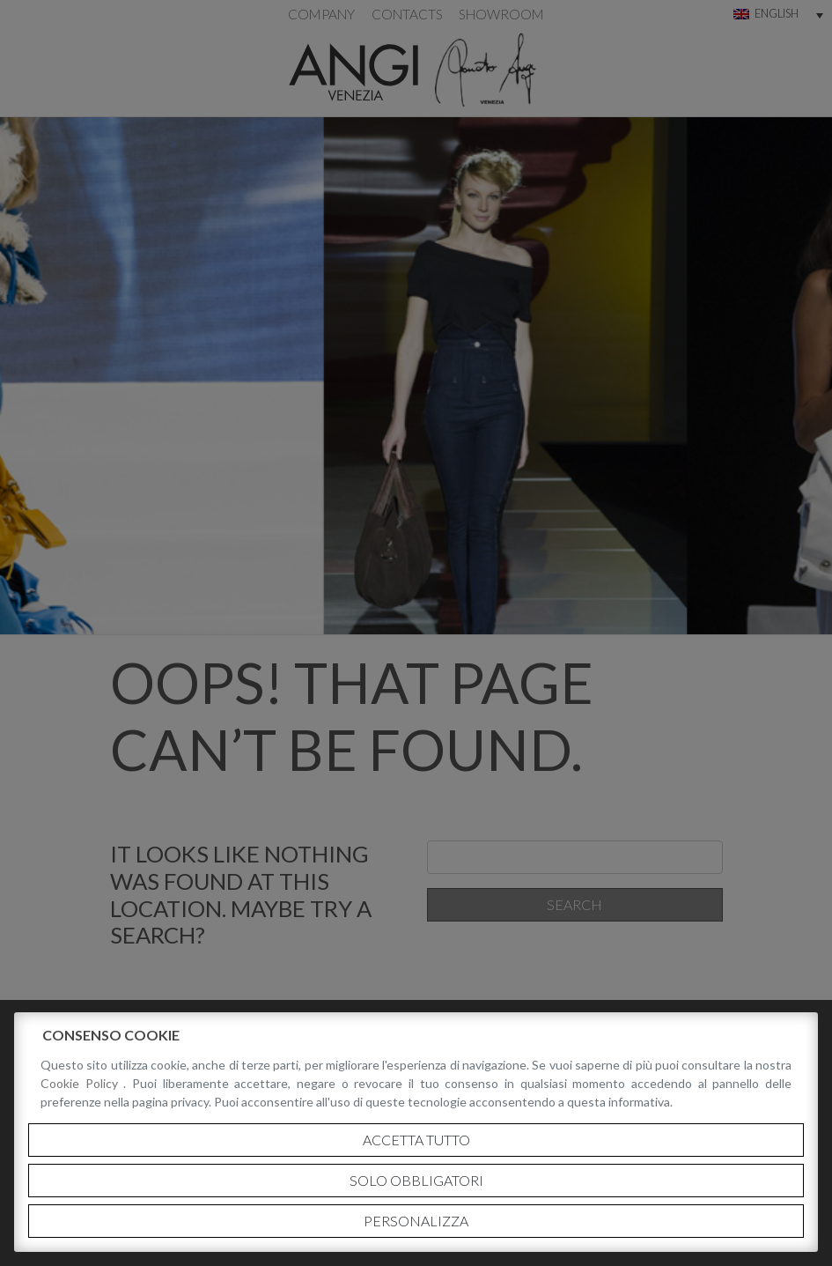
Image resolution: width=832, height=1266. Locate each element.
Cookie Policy (81, 1083)
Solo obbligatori (416, 1180)
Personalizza (416, 1220)
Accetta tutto (416, 1139)
